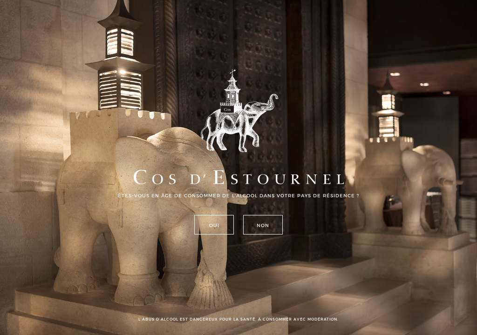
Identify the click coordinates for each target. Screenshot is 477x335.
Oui (214, 225)
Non (263, 225)
